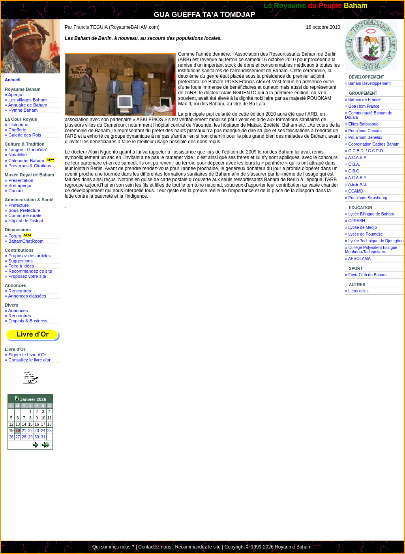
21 (24, 431)
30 (37, 437)
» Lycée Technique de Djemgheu (374, 241)
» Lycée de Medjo (361, 227)
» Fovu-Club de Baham (365, 275)
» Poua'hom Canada (363, 131)
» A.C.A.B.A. (356, 157)
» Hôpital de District (24, 220)
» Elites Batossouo (362, 124)
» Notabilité (16, 154)
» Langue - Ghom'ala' (26, 149)
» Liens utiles (357, 291)
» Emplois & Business (26, 320)
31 (43, 437)
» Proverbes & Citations (28, 165)
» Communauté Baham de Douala (368, 115)
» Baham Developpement (368, 83)
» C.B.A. (352, 164)
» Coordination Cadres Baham (372, 144)
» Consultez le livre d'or (28, 359)
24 (43, 431)
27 (17, 437)
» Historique (16, 124)
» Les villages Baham (26, 99)
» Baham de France (363, 99)
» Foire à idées (19, 266)
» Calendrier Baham (30, 160)
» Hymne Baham (21, 110)
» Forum (19, 235)
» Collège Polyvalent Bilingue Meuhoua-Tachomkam (371, 249)
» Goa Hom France (362, 106)
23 (37, 431)
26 (11, 437)
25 (49, 431)
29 (30, 437)
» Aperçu (13, 94)
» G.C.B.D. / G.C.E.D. (364, 151)
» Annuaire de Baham (26, 105)
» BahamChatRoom (24, 241)
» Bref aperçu (18, 185)
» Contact (14, 190)
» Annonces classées (25, 296)
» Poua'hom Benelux (363, 137)
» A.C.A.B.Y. (356, 178)
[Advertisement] (32, 482)
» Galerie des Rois (23, 135)
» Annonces (16, 310)
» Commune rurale (23, 215)
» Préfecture (17, 205)
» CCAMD (354, 191)
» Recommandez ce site (28, 271)
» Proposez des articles (28, 255)
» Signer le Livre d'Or (25, 354)
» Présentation (19, 180)
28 (24, 437)
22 (30, 431)
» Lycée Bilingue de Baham (369, 214)
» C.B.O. (352, 171)
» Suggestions (19, 260)
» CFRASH (355, 221)
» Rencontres (18, 290)
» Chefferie (15, 129)
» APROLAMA (358, 258)
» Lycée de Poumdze (364, 234)
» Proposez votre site (25, 276)
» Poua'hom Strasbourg (366, 198)
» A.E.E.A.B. (356, 184)
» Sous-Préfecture (22, 210)
